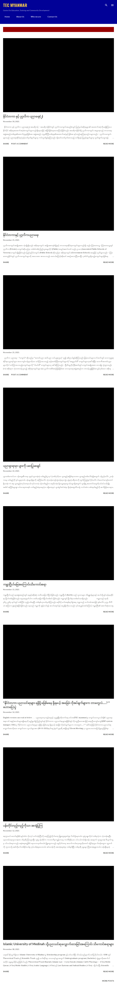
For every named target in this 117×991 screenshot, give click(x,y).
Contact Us (51, 17)
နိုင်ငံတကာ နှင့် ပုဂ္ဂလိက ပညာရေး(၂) (23, 116)
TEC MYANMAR (15, 5)
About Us (19, 17)
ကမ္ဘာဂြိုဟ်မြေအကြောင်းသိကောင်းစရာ (24, 584)
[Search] (106, 4)
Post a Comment (19, 144)
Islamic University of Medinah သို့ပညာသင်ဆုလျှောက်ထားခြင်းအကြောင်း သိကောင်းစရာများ (58, 944)
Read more (108, 144)
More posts (108, 981)
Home (5, 17)
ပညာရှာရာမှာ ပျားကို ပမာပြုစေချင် (21, 466)
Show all (107, 29)
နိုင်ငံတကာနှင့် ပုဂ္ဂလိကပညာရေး (20, 235)
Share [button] (6, 144)
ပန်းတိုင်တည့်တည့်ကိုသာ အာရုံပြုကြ (23, 825)
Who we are (34, 17)
